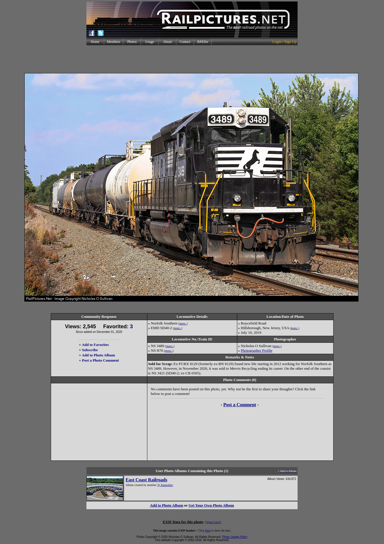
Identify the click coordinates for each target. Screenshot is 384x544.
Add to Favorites (95, 344)
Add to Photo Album (98, 355)
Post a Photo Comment (100, 360)
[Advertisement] (192, 59)
